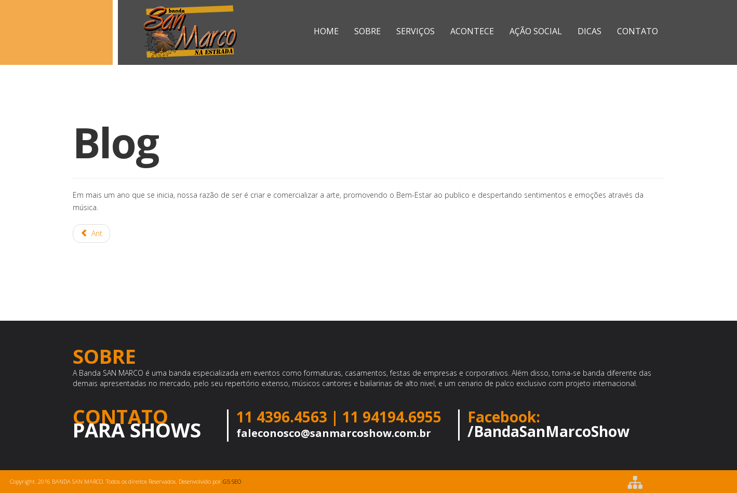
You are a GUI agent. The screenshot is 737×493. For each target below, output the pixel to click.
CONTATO (637, 31)
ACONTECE (472, 31)
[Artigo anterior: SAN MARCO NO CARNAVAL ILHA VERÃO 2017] (92, 233)
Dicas (589, 31)
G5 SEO (232, 481)
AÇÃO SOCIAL (536, 31)
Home (326, 31)
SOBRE (367, 31)
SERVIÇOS (415, 31)
